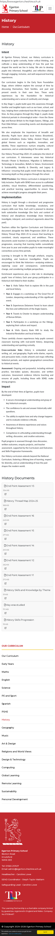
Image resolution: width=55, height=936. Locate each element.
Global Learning (10, 775)
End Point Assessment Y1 (19, 575)
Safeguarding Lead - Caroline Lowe (19, 885)
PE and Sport (9, 695)
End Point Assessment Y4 (19, 545)
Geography (8, 727)
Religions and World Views (16, 751)
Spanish (6, 703)
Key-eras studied (14, 605)
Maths (5, 672)
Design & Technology (13, 759)
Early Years (8, 664)
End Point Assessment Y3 (19, 486)
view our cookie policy (15, 933)
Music (5, 735)
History (6, 719)
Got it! (45, 932)
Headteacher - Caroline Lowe (16, 874)
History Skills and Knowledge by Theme (27, 590)
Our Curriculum (21, 26)
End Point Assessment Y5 (19, 530)
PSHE (5, 711)
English (6, 680)
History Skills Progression (19, 620)
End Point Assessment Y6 (19, 515)
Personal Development (15, 799)
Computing (8, 767)
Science (6, 688)
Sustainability (9, 791)
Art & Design (9, 743)
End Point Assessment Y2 (19, 560)
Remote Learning (11, 783)
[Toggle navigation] (50, 8)
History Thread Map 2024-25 (21, 501)
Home (5, 26)
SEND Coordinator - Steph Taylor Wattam (23, 879)
